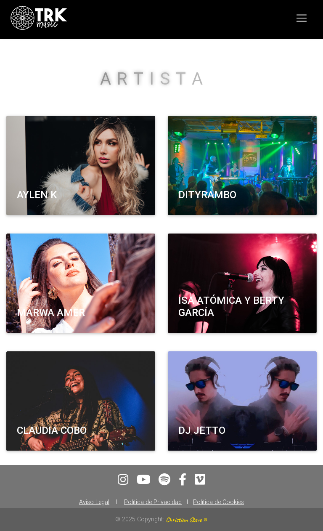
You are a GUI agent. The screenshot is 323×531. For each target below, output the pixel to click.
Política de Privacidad (153, 502)
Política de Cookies (218, 502)
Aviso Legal (94, 502)
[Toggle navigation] (301, 20)
